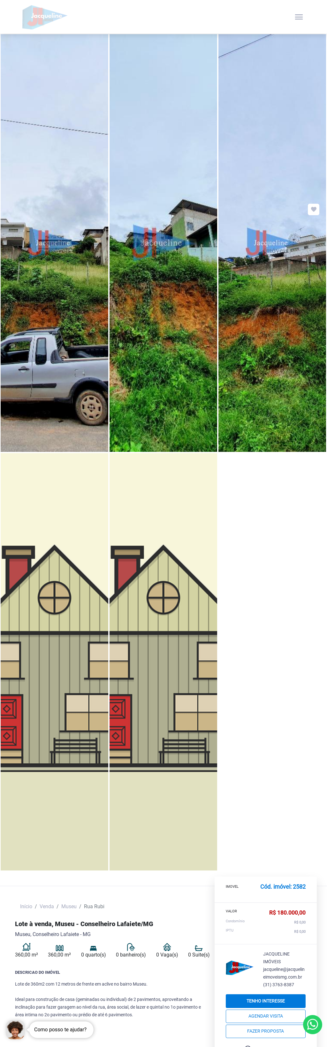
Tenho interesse (266, 1001)
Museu (69, 906)
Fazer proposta (265, 1031)
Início (26, 906)
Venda (47, 906)
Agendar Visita (265, 1016)
